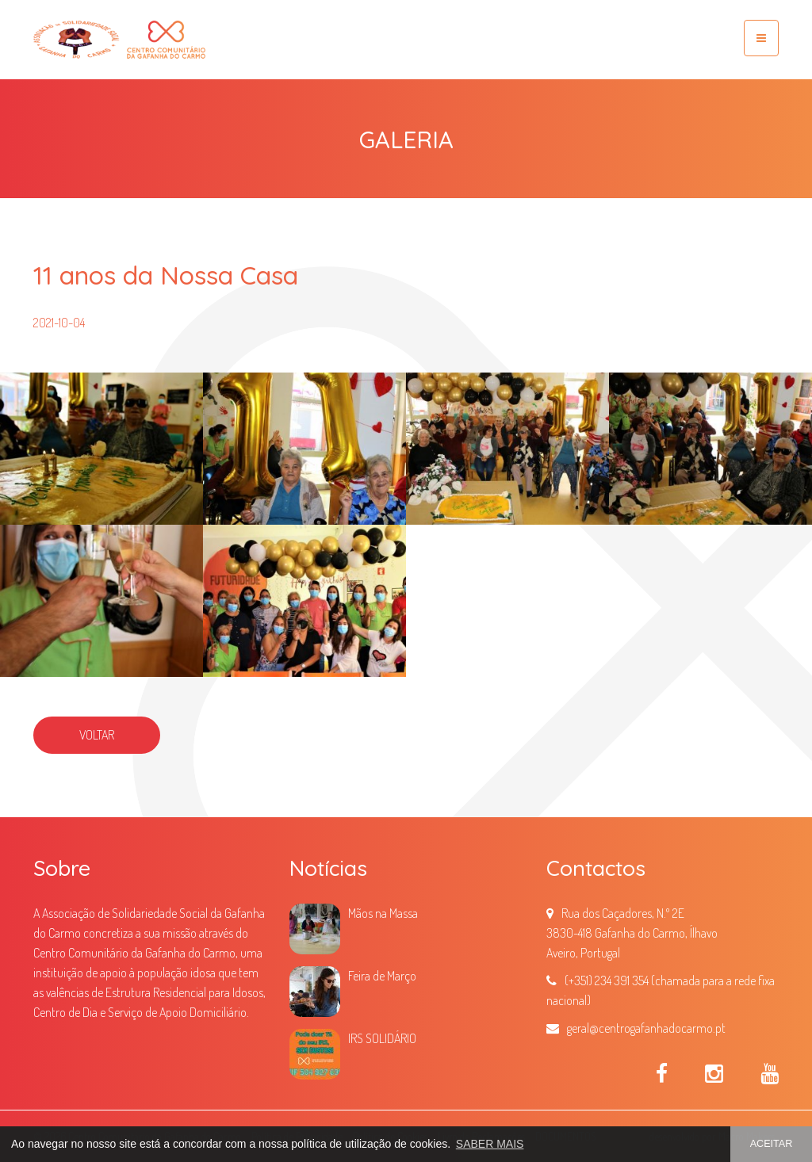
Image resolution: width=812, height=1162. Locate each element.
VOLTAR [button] (96, 735)
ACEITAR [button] (771, 1143)
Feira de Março (382, 976)
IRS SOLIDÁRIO (382, 1038)
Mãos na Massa (383, 913)
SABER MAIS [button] (490, 1143)
